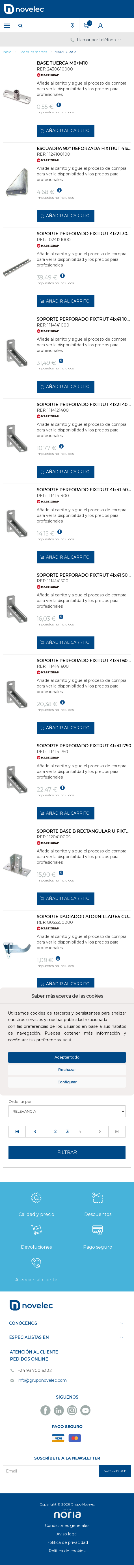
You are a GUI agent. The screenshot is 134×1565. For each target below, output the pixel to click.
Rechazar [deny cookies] (67, 1070)
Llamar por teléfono (96, 39)
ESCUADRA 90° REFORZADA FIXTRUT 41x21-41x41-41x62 (84, 148)
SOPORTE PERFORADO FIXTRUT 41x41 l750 (84, 745)
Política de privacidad (67, 1542)
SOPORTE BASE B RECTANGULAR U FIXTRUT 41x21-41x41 (84, 831)
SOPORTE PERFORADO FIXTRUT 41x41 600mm (84, 660)
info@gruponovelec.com (42, 1380)
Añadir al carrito (64, 130)
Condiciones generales (67, 1525)
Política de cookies (67, 1550)
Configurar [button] (67, 1082)
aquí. (67, 1039)
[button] (74, 1040)
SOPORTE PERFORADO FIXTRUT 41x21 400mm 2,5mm (84, 404)
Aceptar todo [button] (67, 1057)
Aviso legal (67, 1534)
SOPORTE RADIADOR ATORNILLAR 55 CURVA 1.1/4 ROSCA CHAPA (84, 916)
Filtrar (67, 1152)
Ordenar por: (20, 1101)
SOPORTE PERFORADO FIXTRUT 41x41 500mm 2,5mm (84, 575)
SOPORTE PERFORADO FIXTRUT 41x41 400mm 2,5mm (84, 489)
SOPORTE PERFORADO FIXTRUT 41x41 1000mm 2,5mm (84, 319)
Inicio (7, 52)
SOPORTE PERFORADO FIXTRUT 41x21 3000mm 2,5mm (84, 233)
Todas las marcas (33, 52)
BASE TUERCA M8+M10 (62, 63)
